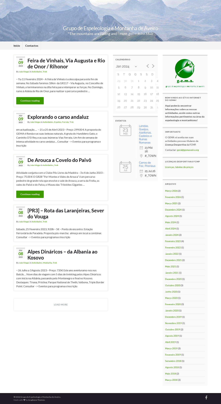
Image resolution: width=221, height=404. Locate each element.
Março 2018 (171, 379)
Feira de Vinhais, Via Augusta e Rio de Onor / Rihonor (66, 63)
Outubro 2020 (172, 285)
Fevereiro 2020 (173, 304)
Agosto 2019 (172, 335)
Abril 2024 (170, 228)
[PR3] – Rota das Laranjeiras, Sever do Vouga (66, 213)
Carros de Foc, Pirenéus (147, 164)
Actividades (37, 71)
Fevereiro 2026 (173, 197)
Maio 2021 (170, 266)
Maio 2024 (170, 222)
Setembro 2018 (173, 361)
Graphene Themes (36, 400)
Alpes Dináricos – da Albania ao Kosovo (62, 254)
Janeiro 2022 (171, 253)
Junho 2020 (171, 291)
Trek (45, 71)
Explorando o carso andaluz (58, 117)
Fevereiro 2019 (173, 354)
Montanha (47, 262)
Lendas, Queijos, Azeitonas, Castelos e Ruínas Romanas (145, 134)
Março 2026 (171, 190)
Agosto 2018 (172, 367)
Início (17, 45)
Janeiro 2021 (171, 272)
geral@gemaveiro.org (188, 149)
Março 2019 (171, 348)
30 (125, 80)
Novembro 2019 (173, 323)
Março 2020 (171, 297)
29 (118, 80)
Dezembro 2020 (173, 279)
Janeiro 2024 (171, 234)
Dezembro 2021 (173, 260)
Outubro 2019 (172, 329)
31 (132, 80)
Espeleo (57, 122)
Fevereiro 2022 (173, 247)
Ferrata (65, 122)
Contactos (31, 45)
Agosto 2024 (172, 216)
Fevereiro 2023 (173, 241)
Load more (61, 304)
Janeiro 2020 (171, 310)
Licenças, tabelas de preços (179, 167)
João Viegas (24, 71)
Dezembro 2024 (173, 209)
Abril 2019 (170, 342)
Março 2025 (171, 203)
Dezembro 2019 (173, 316)
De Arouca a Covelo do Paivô (59, 160)
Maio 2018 (170, 373)
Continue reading (30, 100)
